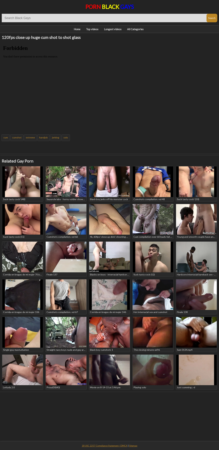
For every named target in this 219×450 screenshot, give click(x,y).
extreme (30, 137)
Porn (109, 6)
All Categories (135, 29)
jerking (55, 137)
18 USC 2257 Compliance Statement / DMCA (104, 445)
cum (5, 137)
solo (65, 137)
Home (77, 29)
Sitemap (133, 445)
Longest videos (112, 29)
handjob (43, 137)
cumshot (17, 137)
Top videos (92, 29)
